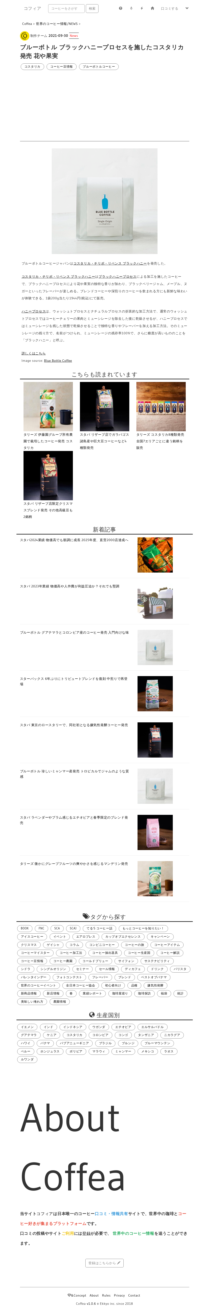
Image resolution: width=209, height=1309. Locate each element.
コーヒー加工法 (71, 953)
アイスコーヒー (32, 936)
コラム (74, 945)
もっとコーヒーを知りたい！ (143, 928)
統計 (180, 993)
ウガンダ (98, 1027)
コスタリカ (32, 66)
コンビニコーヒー (102, 945)
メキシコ (147, 1051)
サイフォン (126, 961)
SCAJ (73, 928)
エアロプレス (85, 936)
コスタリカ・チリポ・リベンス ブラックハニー (110, 263)
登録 (86, 1233)
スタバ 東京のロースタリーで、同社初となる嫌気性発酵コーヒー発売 (74, 725)
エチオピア (123, 1027)
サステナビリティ (157, 961)
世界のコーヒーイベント (38, 985)
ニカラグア (172, 1035)
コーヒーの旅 (134, 945)
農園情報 (59, 1001)
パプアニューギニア (74, 1043)
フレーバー (100, 977)
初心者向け (113, 985)
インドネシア (73, 1027)
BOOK (25, 928)
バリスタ (180, 969)
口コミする (169, 8)
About (94, 1295)
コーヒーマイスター (35, 953)
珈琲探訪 (144, 993)
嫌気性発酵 (155, 985)
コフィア (32, 8)
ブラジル (105, 1043)
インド (48, 1027)
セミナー (82, 969)
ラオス (169, 1051)
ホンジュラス (50, 1051)
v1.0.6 (91, 1303)
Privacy (119, 1295)
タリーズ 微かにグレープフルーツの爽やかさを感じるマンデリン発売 (74, 864)
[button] (187, 8)
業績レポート (92, 993)
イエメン (27, 1027)
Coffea (27, 24)
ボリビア (76, 1051)
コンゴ (123, 1035)
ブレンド (124, 977)
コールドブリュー (95, 961)
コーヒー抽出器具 (105, 953)
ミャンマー (123, 1051)
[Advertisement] (104, 106)
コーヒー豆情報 (61, 66)
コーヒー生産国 (139, 953)
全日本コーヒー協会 (80, 985)
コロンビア (100, 1035)
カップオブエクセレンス (123, 936)
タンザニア (146, 1035)
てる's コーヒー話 (99, 928)
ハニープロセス (34, 311)
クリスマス (29, 945)
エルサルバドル (152, 1027)
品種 (134, 985)
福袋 (164, 993)
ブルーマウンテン (157, 1043)
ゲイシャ (53, 945)
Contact (134, 1295)
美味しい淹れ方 (32, 1001)
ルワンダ (27, 1059)
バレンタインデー (34, 977)
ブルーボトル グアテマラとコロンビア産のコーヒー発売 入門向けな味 (74, 632)
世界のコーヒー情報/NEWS (57, 24)
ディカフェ (133, 969)
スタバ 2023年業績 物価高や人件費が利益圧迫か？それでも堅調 (70, 586)
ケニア (51, 1035)
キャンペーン (160, 936)
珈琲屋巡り (120, 993)
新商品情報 (29, 993)
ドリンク (157, 969)
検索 (92, 8)
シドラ (26, 969)
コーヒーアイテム (167, 945)
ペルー (26, 1051)
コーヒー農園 (63, 961)
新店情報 (53, 993)
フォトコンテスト (69, 977)
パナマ (45, 1043)
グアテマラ (29, 1035)
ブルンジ (128, 1043)
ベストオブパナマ (154, 977)
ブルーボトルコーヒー (99, 66)
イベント (59, 936)
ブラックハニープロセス (118, 276)
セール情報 (107, 969)
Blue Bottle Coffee (58, 360)
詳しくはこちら (34, 353)
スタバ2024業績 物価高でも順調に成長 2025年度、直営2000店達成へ (74, 540)
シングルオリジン (53, 969)
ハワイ (26, 1043)
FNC (41, 928)
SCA (57, 928)
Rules (106, 1295)
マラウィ (98, 1051)
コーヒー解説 (170, 953)
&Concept (76, 1295)
